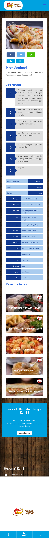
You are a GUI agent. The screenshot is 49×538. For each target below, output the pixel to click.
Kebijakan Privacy (7, 494)
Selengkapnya (24, 433)
